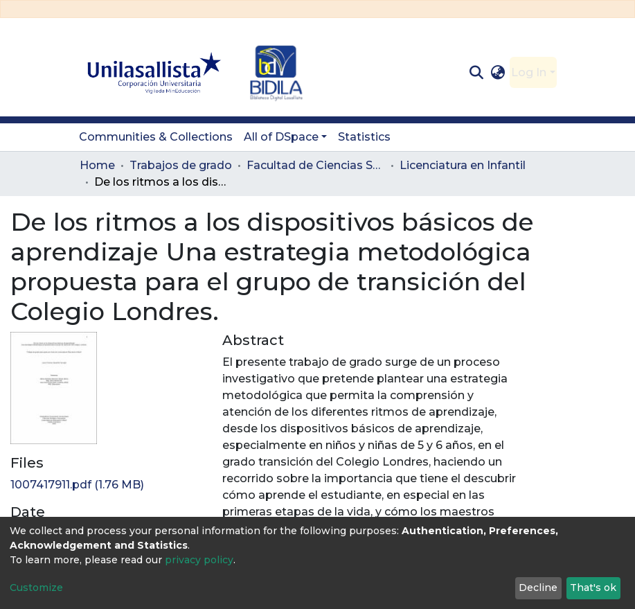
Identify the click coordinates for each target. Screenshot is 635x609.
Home (97, 165)
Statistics (364, 136)
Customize (36, 587)
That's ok (593, 587)
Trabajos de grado (180, 165)
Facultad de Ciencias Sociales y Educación (316, 165)
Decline (538, 587)
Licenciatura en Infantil (463, 165)
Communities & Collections (156, 136)
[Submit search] (476, 72)
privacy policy (199, 560)
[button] (497, 72)
